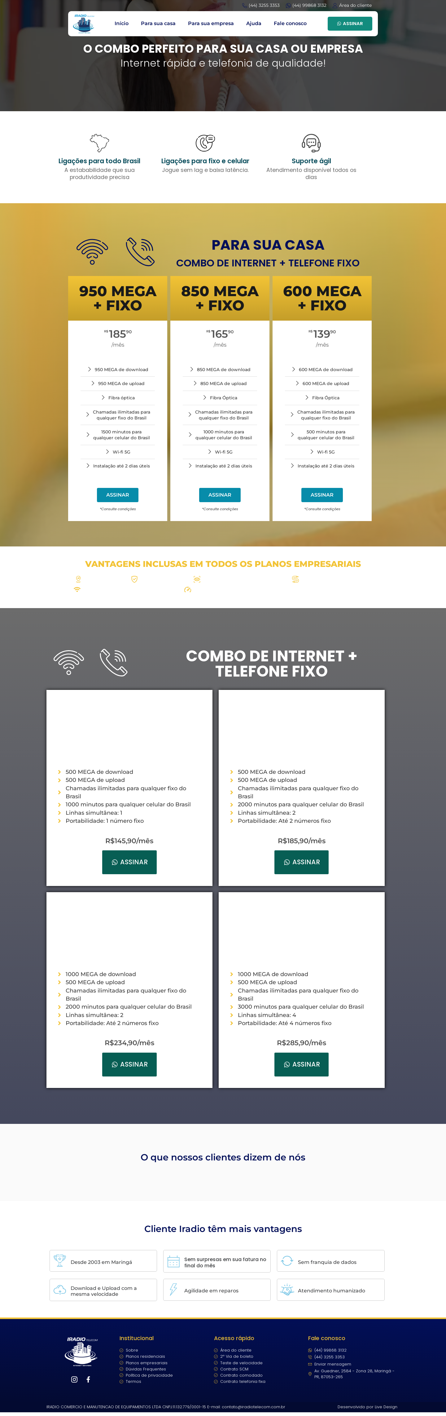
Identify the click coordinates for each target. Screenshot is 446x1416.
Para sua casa (158, 23)
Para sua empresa (211, 23)
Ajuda (253, 23)
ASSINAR (350, 23)
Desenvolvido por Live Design (367, 1410)
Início (122, 23)
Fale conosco (290, 23)
